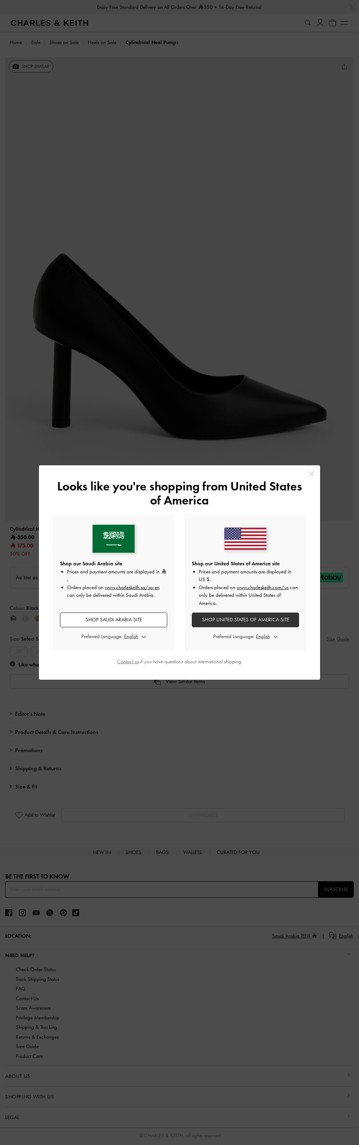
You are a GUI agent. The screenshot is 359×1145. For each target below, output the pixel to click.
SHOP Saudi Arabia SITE (114, 619)
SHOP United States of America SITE (245, 619)
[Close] (311, 474)
